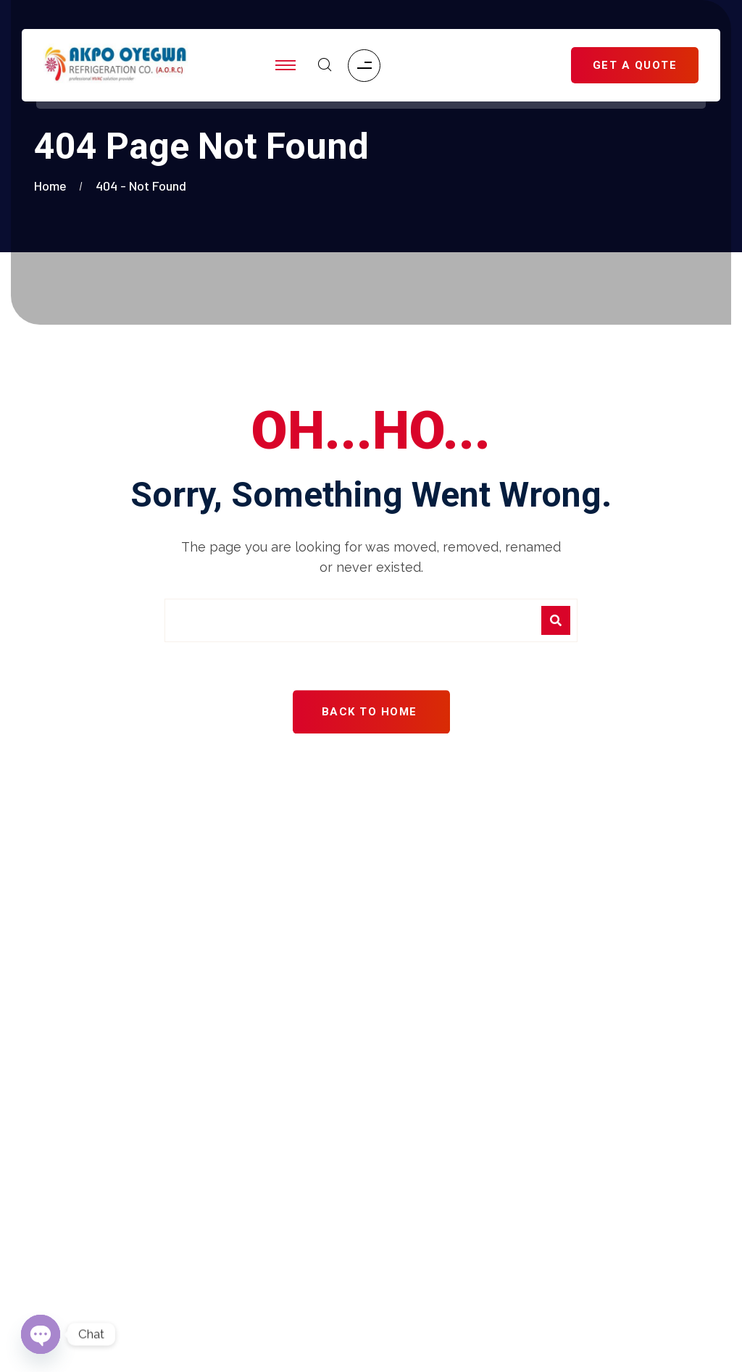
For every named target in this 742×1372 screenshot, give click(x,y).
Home (53, 186)
